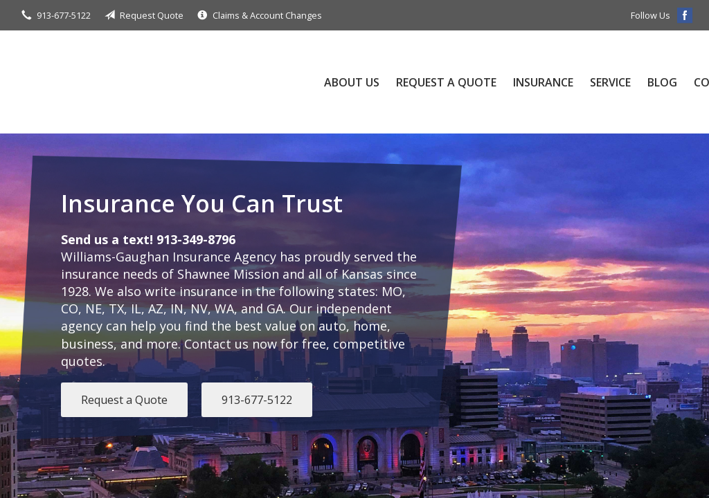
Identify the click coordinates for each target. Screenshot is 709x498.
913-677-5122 (257, 399)
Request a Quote (446, 82)
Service (610, 82)
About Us (351, 82)
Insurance (543, 82)
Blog (662, 82)
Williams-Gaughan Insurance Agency (155, 82)
